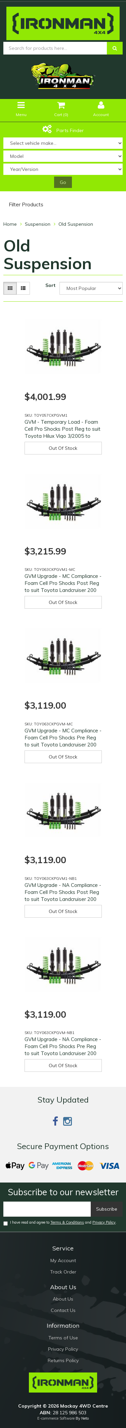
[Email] (47, 1209)
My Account (63, 1260)
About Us (63, 1299)
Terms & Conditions (67, 1222)
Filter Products (26, 205)
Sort (50, 285)
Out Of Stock (63, 448)
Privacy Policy (104, 1222)
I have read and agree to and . (60, 1223)
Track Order (63, 1272)
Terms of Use (63, 1338)
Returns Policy (63, 1360)
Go (63, 182)
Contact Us (63, 1310)
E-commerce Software (56, 1418)
